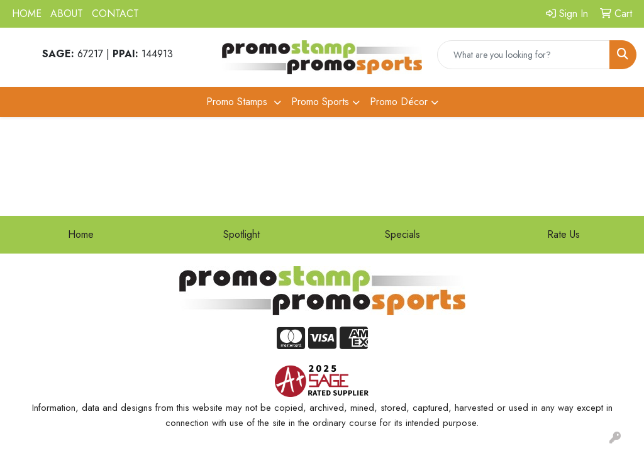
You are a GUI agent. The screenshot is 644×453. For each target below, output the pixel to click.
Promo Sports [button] (320, 101)
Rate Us (563, 234)
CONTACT (115, 13)
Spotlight (241, 234)
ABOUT (66, 13)
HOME (27, 13)
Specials (402, 234)
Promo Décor (399, 101)
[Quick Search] (523, 54)
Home (81, 234)
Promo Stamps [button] (238, 101)
